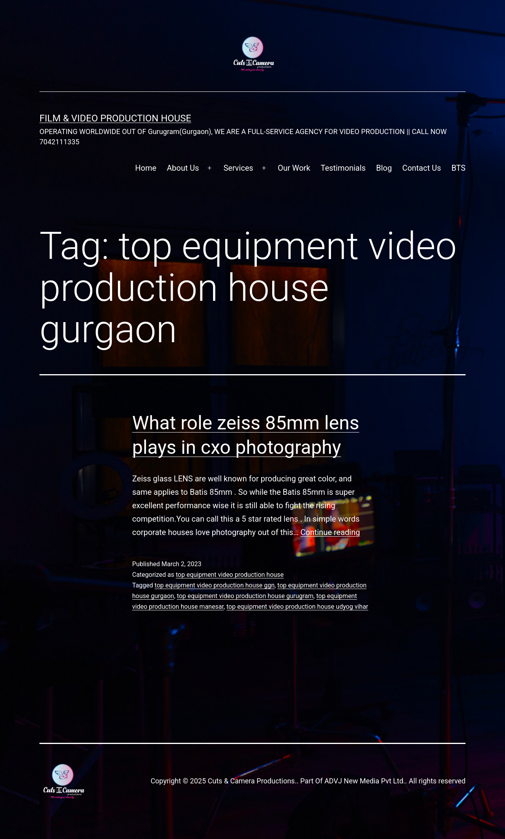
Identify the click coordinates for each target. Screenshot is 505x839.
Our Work (294, 168)
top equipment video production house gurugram (245, 596)
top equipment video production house (229, 574)
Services (238, 168)
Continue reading (330, 532)
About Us (183, 168)
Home (146, 168)
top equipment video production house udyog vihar (297, 606)
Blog (384, 168)
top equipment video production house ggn (215, 585)
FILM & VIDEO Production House (115, 118)
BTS (458, 168)
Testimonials (343, 168)
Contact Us (421, 168)
